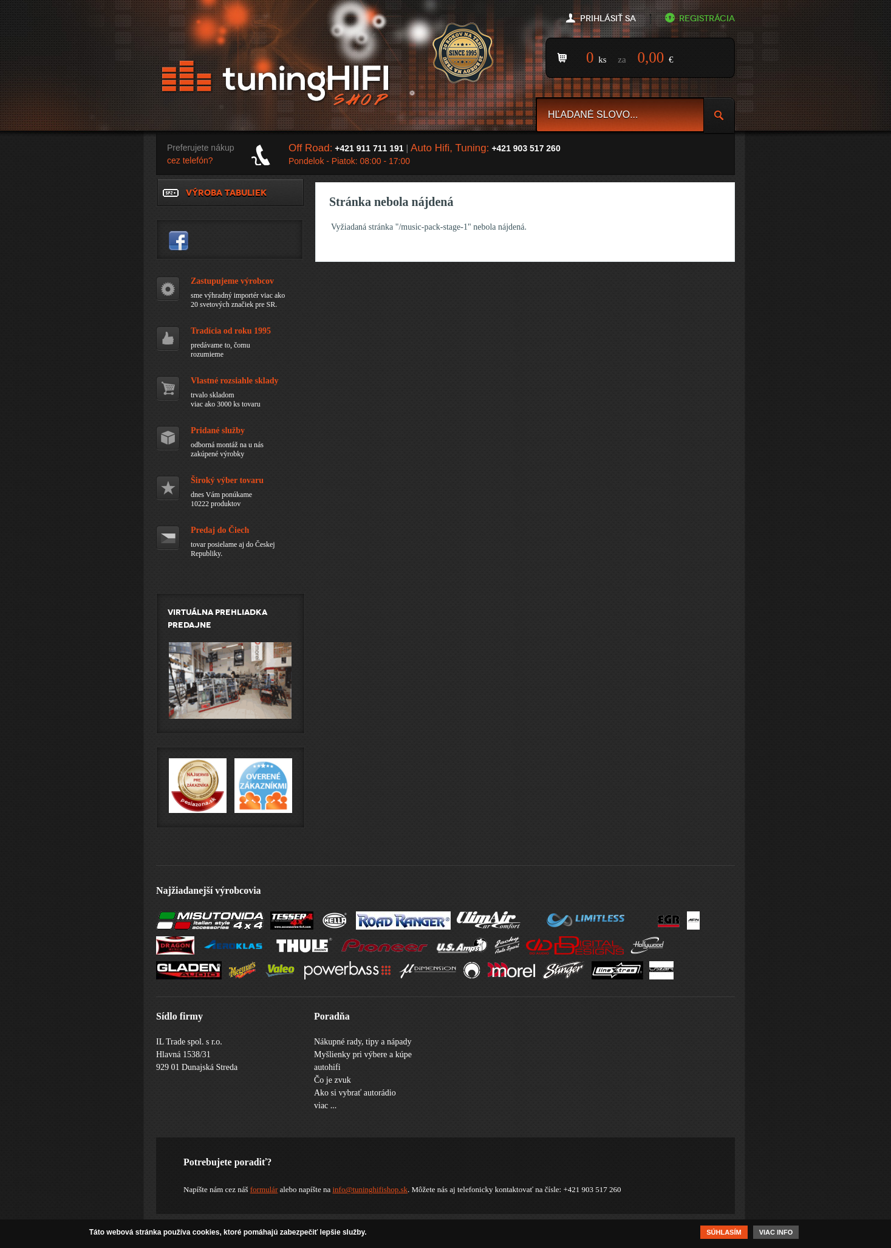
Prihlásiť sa (608, 18)
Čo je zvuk (332, 1080)
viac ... (325, 1105)
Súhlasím (723, 1233)
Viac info (776, 1233)
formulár (264, 1189)
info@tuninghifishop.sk (370, 1189)
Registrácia (707, 18)
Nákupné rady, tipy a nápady (362, 1041)
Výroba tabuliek (226, 192)
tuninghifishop (178, 240)
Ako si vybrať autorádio (355, 1092)
